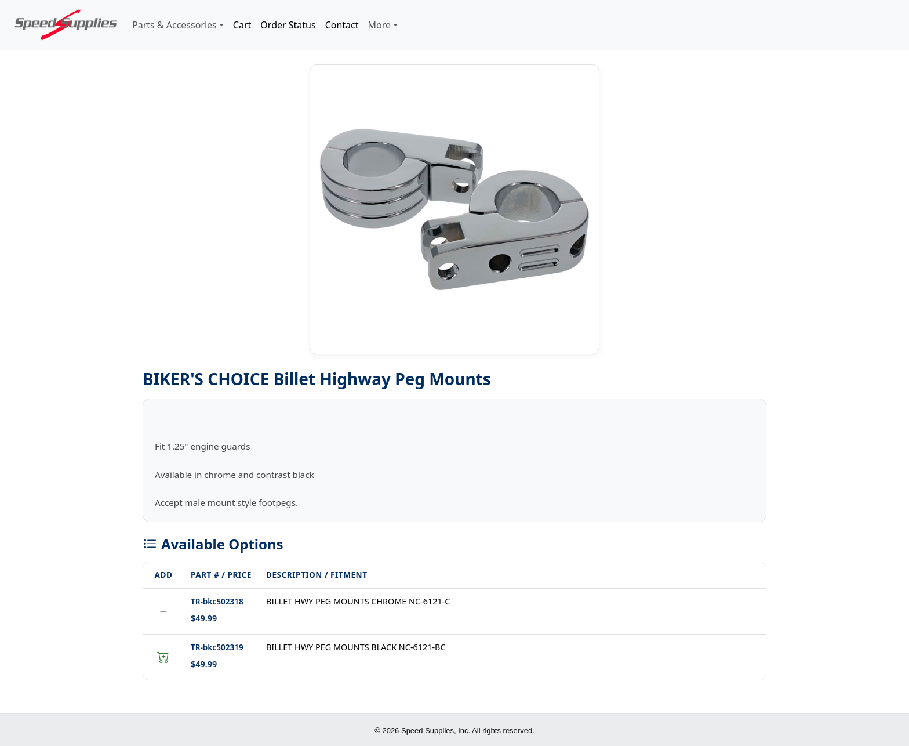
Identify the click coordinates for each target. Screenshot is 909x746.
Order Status (287, 25)
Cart (242, 25)
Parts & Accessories (174, 25)
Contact (342, 25)
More (379, 25)
